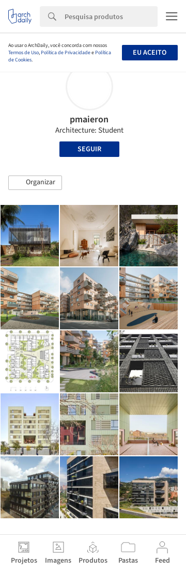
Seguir (89, 149)
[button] (35, 183)
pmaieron (89, 119)
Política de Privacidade (65, 52)
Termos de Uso (23, 52)
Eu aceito (149, 52)
